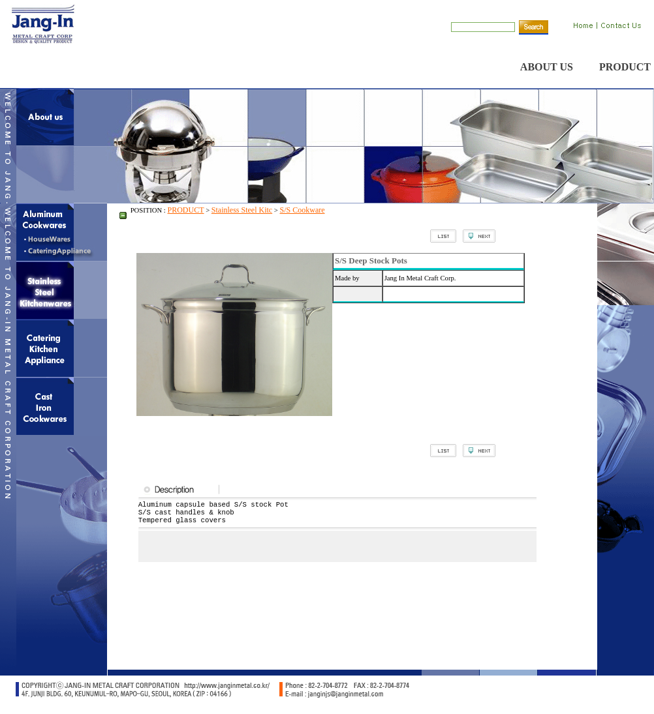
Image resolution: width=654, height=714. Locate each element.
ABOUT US (546, 66)
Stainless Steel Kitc (241, 210)
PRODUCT (625, 66)
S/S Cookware (302, 210)
